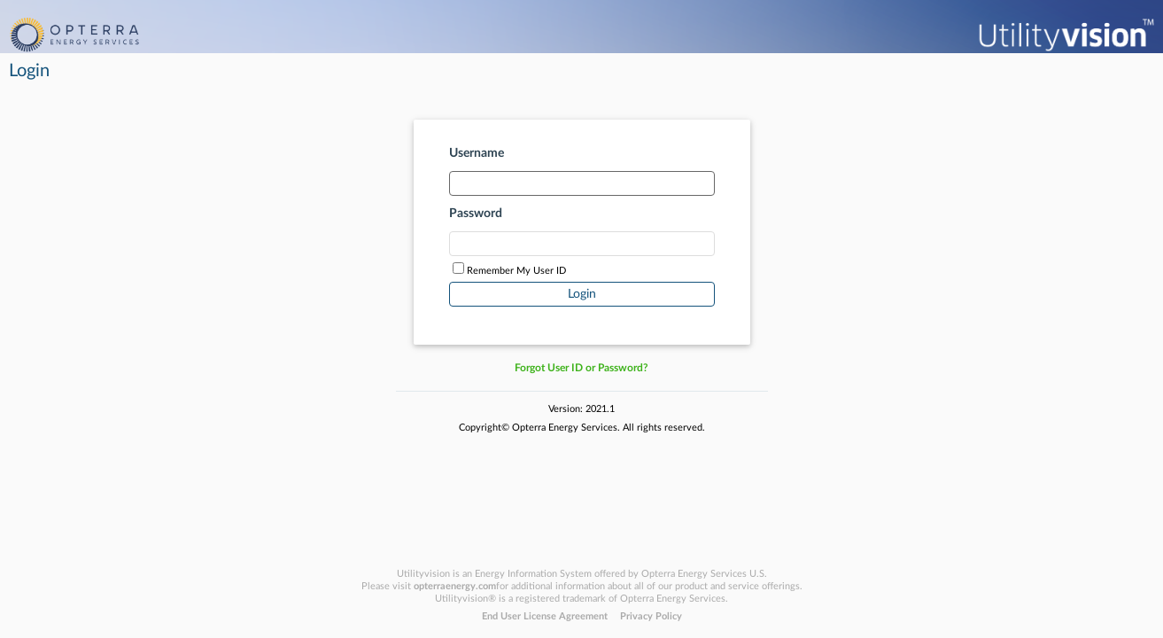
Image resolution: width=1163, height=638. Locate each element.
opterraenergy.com (455, 586)
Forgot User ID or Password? (581, 367)
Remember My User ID (516, 271)
